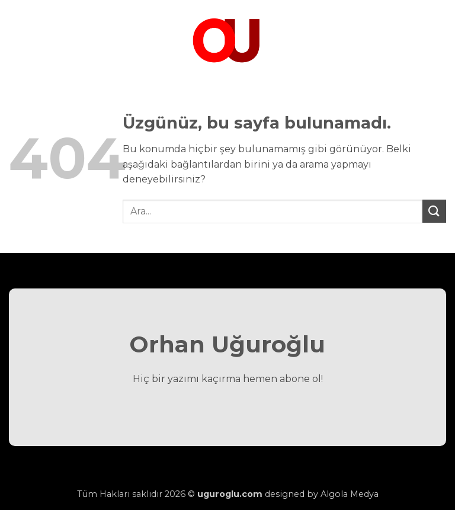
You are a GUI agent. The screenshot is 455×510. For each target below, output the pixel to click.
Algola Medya (350, 494)
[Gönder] (434, 211)
